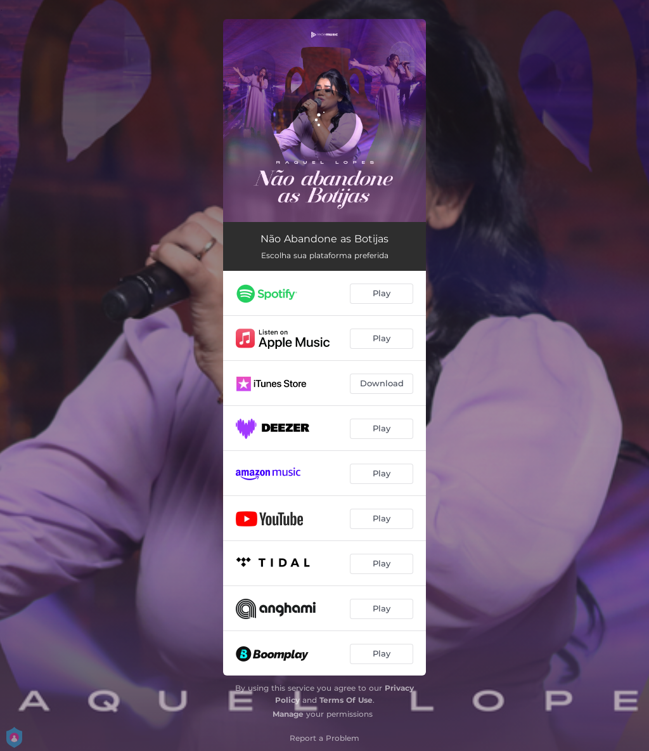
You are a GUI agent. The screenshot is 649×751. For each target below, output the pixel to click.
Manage (288, 714)
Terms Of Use (346, 700)
